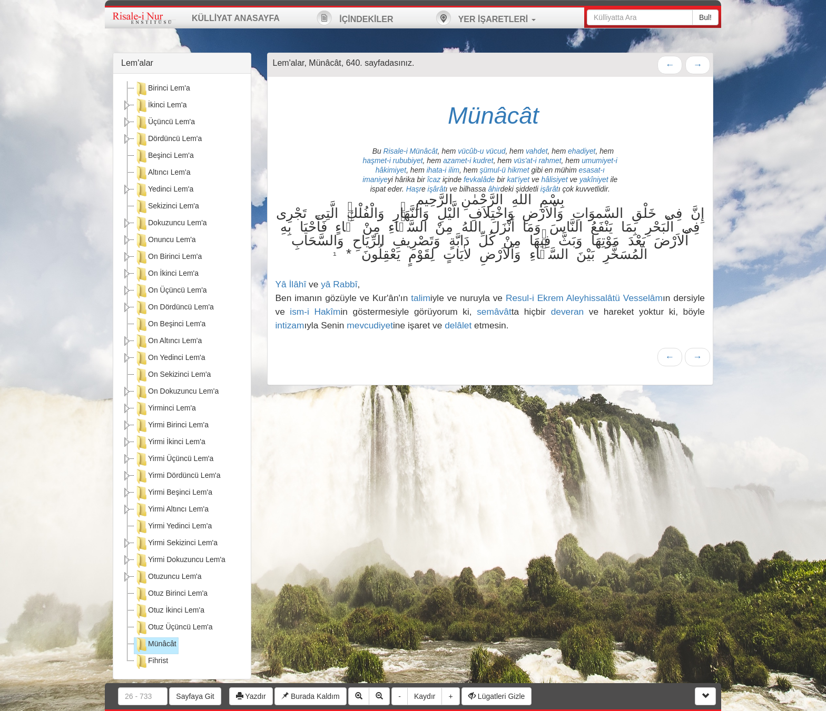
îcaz (433, 179)
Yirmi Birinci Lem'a (171, 425)
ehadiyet (581, 151)
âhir (494, 189)
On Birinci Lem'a (168, 257)
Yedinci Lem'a (163, 190)
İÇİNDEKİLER (355, 18)
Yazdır (251, 696)
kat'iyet (518, 179)
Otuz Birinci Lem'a (171, 594)
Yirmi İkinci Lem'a (169, 442)
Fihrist (151, 661)
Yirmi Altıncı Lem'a (171, 510)
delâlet (458, 325)
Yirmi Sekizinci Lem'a (176, 543)
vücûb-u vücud (481, 151)
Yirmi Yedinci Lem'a (173, 526)
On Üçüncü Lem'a (170, 291)
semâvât (494, 311)
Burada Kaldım (310, 696)
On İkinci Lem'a (166, 274)
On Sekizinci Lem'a (172, 375)
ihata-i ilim (443, 170)
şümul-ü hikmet (504, 170)
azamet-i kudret (468, 160)
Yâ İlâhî (291, 284)
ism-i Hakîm (315, 311)
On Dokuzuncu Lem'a (176, 392)
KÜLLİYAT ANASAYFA (236, 18)
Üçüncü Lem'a (164, 122)
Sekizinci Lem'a (166, 206)
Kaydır (424, 696)
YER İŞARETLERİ (486, 18)
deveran (567, 311)
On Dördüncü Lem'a (174, 308)
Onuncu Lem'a (165, 240)
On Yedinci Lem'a (169, 358)
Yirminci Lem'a (165, 409)
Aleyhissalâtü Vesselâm (614, 298)
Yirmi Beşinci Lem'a (173, 493)
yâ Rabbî (339, 284)
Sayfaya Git (195, 696)
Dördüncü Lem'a (168, 139)
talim (420, 298)
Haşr (413, 189)
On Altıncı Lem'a (168, 341)
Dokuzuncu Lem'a (170, 223)
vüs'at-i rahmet (537, 160)
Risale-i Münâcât (411, 151)
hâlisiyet (554, 179)
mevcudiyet (370, 325)
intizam (290, 325)
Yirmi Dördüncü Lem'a (177, 476)
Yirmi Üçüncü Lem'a (173, 459)
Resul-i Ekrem (535, 298)
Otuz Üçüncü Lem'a (173, 627)
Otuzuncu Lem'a (168, 577)
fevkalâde (479, 179)
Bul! (705, 17)
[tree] (182, 376)
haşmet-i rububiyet (393, 160)
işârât (437, 189)
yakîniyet (593, 179)
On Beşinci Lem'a (169, 324)
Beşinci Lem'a (164, 156)
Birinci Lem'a (162, 89)
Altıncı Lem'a (162, 173)
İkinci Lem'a (160, 105)
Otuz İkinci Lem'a (169, 611)
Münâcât (155, 644)
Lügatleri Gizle (496, 696)
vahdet (537, 151)
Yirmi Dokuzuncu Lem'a (179, 560)
